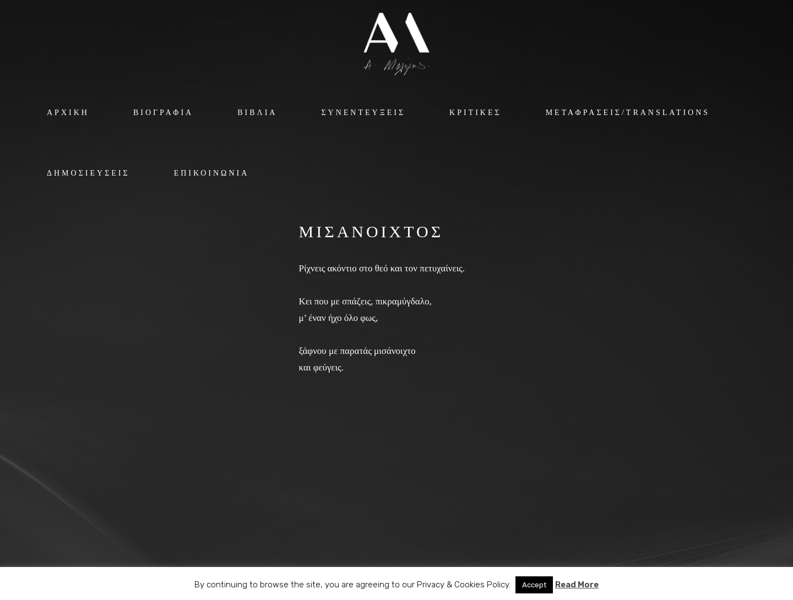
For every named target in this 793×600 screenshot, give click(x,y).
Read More (577, 585)
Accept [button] (534, 585)
